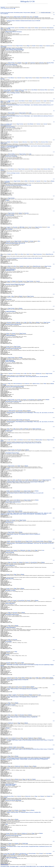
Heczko (5, 797)
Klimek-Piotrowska (36, 266)
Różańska (36, 16)
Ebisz (30, 322)
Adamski (34, 779)
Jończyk (7, 333)
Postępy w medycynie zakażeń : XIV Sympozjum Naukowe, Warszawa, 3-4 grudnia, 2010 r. (24, 812)
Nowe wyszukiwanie (4, 13)
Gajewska (38, 181)
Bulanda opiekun (39, 439)
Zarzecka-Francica (7, 90)
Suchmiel (9, 254)
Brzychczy (9, 89)
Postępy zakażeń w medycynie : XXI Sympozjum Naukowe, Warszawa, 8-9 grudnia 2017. (23, 534)
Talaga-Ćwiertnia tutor (37, 254)
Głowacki (5, 854)
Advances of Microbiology (10, 361)
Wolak (45, 383)
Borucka (26, 428)
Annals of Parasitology (9, 215)
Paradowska (26, 383)
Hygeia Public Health (10, 578)
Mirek (16, 254)
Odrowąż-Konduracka (17, 383)
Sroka (16, 677)
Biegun (28, 45)
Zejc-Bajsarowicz (23, 853)
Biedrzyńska (23, 550)
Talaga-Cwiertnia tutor (37, 428)
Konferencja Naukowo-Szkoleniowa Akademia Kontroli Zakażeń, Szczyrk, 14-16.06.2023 (23, 20)
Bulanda (52, 181)
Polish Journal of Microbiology (11, 64)
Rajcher (15, 747)
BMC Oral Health (9, 229)
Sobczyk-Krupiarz (32, 853)
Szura (31, 16)
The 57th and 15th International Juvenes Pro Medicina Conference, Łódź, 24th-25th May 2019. (24, 258)
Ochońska (19, 62)
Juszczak (38, 281)
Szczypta (8, 16)
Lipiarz (29, 550)
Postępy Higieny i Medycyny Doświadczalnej (14, 48)
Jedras (8, 428)
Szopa (30, 677)
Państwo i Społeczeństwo (10, 565)
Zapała (29, 27)
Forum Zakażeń (9, 299)
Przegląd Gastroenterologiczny (11, 857)
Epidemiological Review (10, 270)
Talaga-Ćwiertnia (17, 16)
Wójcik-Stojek (25, 843)
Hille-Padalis (22, 227)
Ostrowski (16, 90)
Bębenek (26, 241)
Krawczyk (44, 27)
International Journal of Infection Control (13, 324)
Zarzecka (52, 89)
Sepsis (7, 824)
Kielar (26, 181)
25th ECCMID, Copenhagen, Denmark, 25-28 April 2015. (17, 679)
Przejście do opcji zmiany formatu (7, 12)
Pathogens (7, 200)
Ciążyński (39, 399)
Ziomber (8, 500)
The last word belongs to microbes (13, 92)
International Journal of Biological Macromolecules (15, 284)
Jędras (12, 296)
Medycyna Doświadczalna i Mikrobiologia (13, 800)
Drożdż (24, 16)
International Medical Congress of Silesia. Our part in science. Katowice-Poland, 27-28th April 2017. (25, 481)
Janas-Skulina (48, 853)
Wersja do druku (26, 12)
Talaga (9, 383)
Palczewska (41, 62)
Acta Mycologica (8, 641)
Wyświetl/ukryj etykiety (18, 12)
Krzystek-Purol (31, 399)
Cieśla (8, 853)
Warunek (41, 853)
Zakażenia (7, 468)
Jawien (6, 738)
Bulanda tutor (38, 373)
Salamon (36, 27)
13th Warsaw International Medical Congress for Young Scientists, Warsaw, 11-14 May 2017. (24, 442)
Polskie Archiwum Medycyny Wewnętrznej (14, 31)
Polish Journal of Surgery (10, 785)
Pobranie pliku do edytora (31, 866)
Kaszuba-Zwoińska (39, 541)
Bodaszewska (27, 796)
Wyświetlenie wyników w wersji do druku (18, 866)
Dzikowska (26, 766)
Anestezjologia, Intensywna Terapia (12, 452)
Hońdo (19, 465)
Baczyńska (13, 854)
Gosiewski (8, 28)
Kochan (31, 241)
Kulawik (14, 281)
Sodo (28, 779)
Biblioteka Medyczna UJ (49, 866)
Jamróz (8, 281)
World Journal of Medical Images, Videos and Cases (15, 243)
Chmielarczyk (7, 182)
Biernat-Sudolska (11, 112)
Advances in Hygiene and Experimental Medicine (14, 49)
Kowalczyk (33, 62)
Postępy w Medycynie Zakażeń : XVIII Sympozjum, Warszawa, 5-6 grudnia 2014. (22, 688)
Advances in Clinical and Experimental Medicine (14, 386)
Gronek (21, 428)
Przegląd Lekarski (9, 430)
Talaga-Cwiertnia (27, 500)
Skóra (39, 241)
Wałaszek (21, 562)
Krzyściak (32, 181)
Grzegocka (8, 227)
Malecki (43, 677)
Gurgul (25, 89)
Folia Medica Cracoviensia (10, 590)
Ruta (22, 254)
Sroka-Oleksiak (22, 27)
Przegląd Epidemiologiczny (11, 269)
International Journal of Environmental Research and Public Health (18, 185)
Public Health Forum (9, 522)
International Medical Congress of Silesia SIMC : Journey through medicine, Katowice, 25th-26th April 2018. (27, 376)
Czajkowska (18, 322)
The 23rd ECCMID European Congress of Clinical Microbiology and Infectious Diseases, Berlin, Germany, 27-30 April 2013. (30, 749)
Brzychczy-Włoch (50, 62)
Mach (14, 853)
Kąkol (22, 90)
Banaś (20, 854)
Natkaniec (42, 796)
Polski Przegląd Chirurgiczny (11, 784)
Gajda (26, 62)
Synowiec (24, 399)
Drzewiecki (8, 779)
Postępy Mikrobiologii (10, 360)
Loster (30, 227)
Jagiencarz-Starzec (36, 383)
